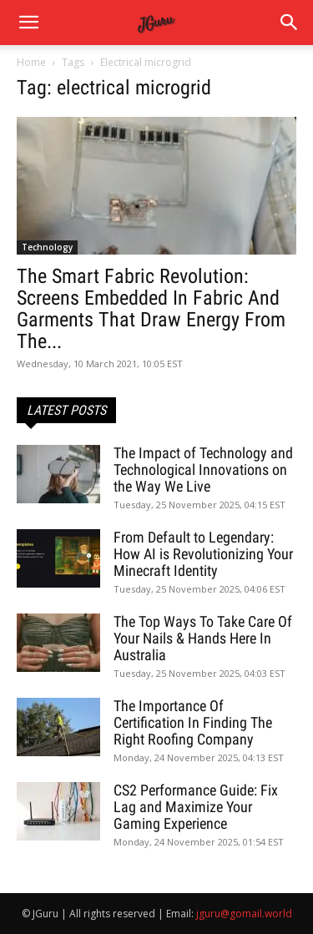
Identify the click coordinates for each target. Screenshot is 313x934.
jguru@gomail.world (244, 913)
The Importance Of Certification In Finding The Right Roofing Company (193, 722)
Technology (47, 247)
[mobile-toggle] (28, 22)
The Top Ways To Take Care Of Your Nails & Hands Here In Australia (203, 638)
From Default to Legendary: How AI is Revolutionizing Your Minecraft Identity (203, 553)
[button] (289, 22)
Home (31, 62)
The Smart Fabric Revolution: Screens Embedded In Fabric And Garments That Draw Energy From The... (151, 309)
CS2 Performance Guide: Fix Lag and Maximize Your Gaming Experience (196, 806)
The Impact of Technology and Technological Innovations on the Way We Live (203, 469)
